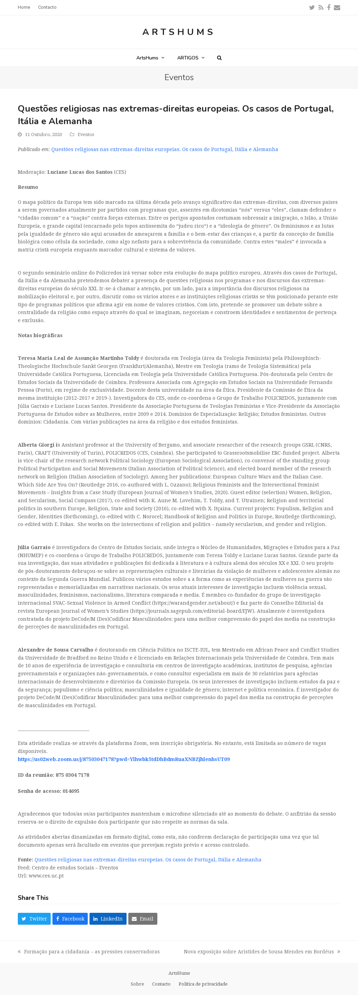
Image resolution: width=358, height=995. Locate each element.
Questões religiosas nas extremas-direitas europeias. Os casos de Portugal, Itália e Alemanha (164, 149)
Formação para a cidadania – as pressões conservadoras (89, 952)
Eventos (86, 134)
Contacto (161, 984)
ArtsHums (179, 32)
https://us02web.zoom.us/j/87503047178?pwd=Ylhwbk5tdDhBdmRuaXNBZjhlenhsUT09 (124, 759)
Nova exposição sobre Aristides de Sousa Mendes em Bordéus (262, 952)
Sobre (137, 984)
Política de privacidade (203, 984)
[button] (219, 57)
